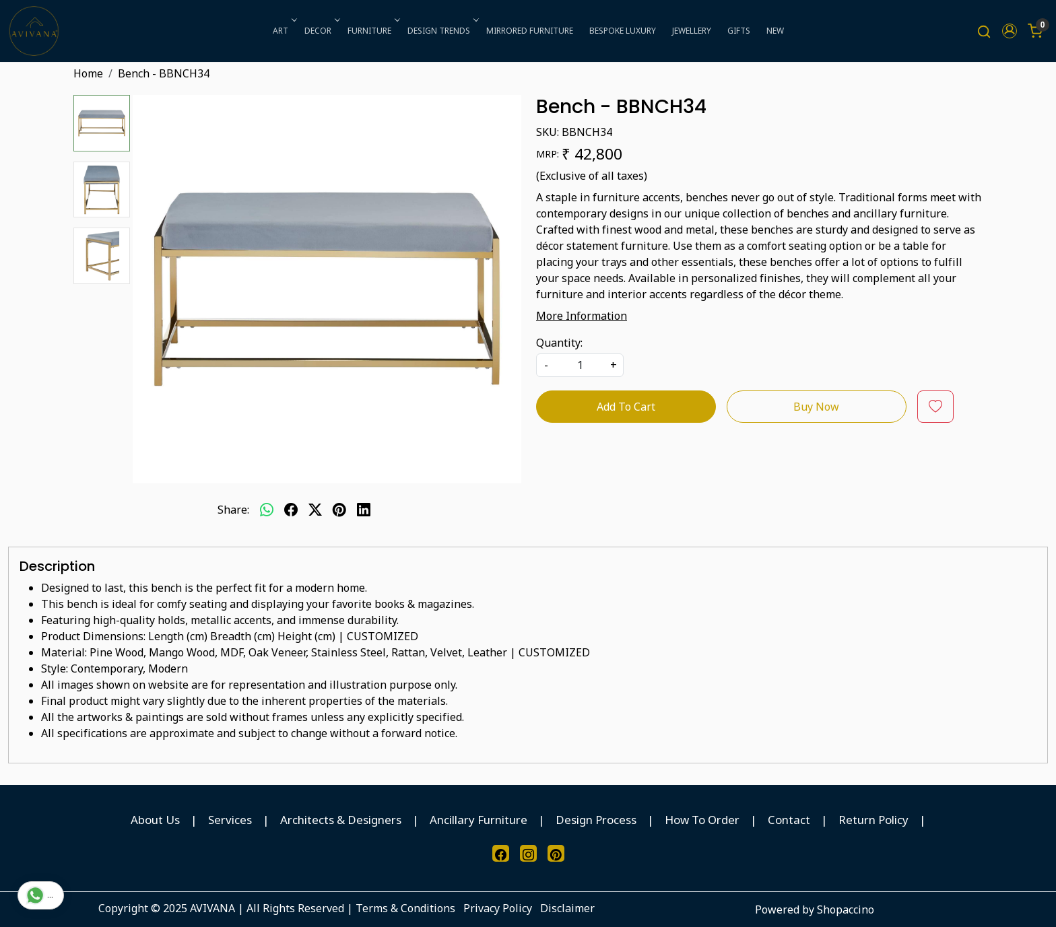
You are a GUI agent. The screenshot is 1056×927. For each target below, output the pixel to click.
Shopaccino (845, 909)
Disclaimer (567, 908)
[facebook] (291, 509)
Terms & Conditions (405, 908)
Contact (789, 819)
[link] (984, 31)
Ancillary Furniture (478, 819)
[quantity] (580, 365)
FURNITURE (372, 30)
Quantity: (559, 342)
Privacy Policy (497, 908)
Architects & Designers (340, 819)
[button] (1009, 31)
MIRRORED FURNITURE (529, 30)
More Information (581, 315)
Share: (233, 509)
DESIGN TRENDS (441, 30)
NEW (775, 30)
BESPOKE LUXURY (622, 30)
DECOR (320, 30)
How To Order (702, 819)
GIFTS (738, 30)
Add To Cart (626, 406)
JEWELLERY (691, 30)
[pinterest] (339, 509)
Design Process (596, 819)
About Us (155, 819)
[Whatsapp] (267, 509)
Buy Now (816, 406)
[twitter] (315, 509)
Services (230, 819)
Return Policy (873, 819)
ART (283, 30)
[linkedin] (364, 509)
